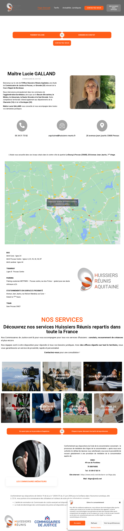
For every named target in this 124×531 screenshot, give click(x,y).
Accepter (77, 523)
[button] (120, 502)
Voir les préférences (112, 523)
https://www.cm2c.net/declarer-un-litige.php (98, 475)
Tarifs (56, 8)
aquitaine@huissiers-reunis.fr (62, 135)
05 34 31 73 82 (21, 135)
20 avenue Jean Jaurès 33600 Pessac (102, 135)
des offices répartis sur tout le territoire (98, 345)
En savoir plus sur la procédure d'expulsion (34, 431)
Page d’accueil (44, 8)
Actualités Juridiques (72, 8)
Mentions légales (96, 527)
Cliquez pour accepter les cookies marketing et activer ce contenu (62, 203)
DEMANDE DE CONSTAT (86, 35)
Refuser (94, 523)
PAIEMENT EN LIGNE (37, 35)
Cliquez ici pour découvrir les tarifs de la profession (90, 431)
